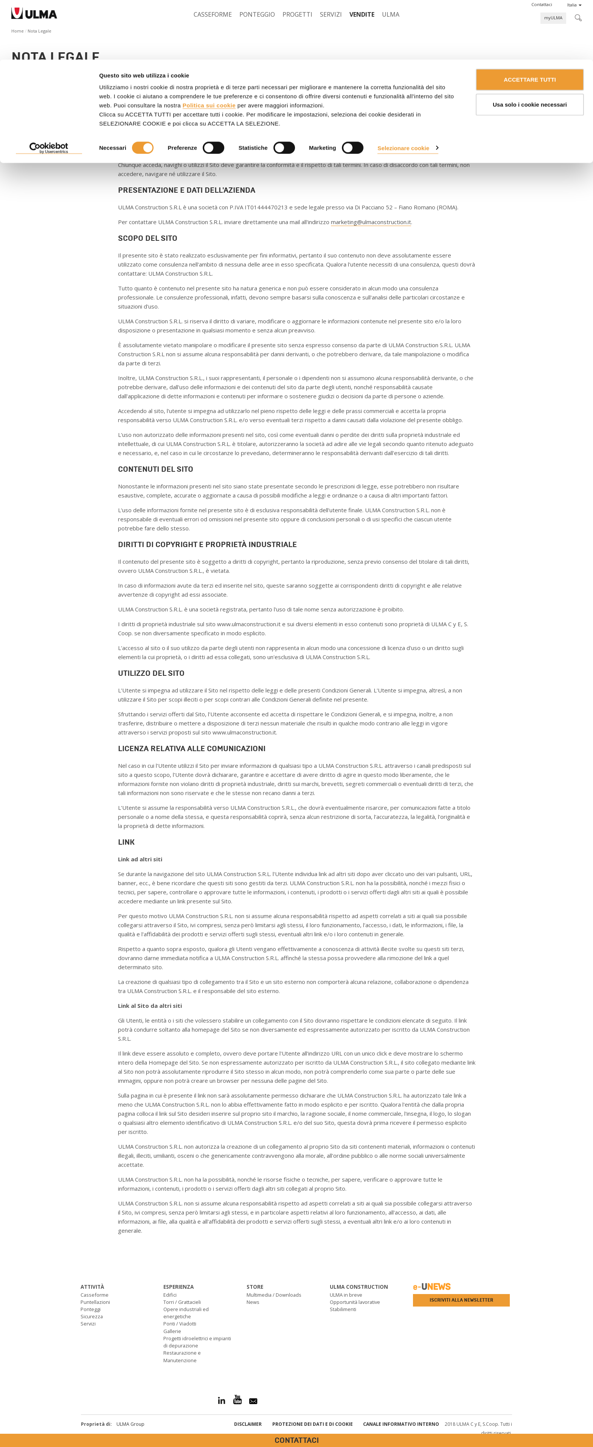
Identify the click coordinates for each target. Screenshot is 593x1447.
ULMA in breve (346, 1294)
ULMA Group (130, 1424)
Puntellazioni (95, 1302)
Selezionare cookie (403, 88)
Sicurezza (92, 1316)
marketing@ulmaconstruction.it (371, 222)
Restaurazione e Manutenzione (182, 1356)
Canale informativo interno (401, 1424)
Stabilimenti (343, 1309)
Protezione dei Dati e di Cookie (312, 1424)
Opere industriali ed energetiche (186, 1313)
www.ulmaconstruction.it (199, 126)
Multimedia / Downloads (274, 1294)
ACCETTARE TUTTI (530, 20)
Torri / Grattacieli (182, 1302)
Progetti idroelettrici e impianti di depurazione (197, 1342)
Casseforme (95, 1294)
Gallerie (172, 1331)
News (253, 1302)
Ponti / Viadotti (179, 1323)
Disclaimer (248, 1424)
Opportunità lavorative (355, 1302)
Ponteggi (91, 1309)
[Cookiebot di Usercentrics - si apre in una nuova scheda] (49, 88)
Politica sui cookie (209, 45)
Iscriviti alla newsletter (461, 1300)
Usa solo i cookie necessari (530, 45)
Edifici (170, 1294)
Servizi (88, 1323)
